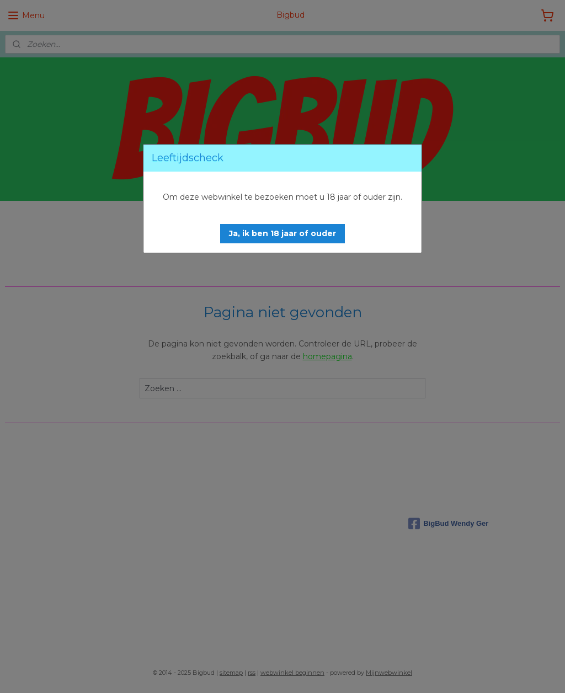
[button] (282, 233)
